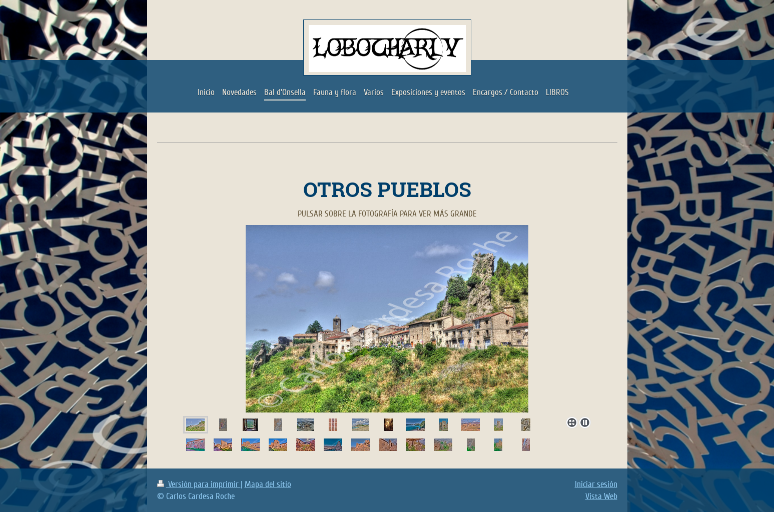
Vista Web (601, 496)
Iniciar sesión (596, 484)
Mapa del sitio (268, 484)
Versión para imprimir (199, 484)
